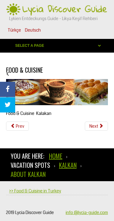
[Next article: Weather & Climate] (96, 126)
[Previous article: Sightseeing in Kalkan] (17, 126)
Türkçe (15, 30)
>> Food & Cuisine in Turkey (35, 191)
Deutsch (33, 30)
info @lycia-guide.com (87, 212)
